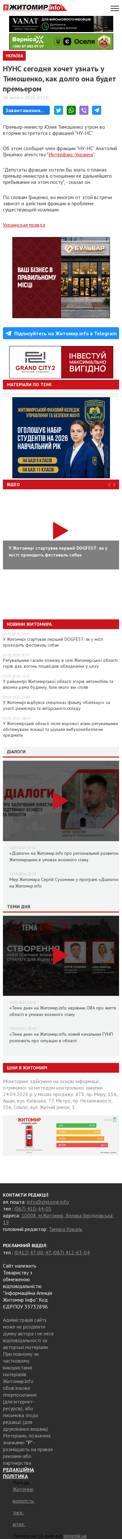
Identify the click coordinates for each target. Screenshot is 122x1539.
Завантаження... (25, 110)
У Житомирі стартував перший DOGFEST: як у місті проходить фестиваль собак (53, 642)
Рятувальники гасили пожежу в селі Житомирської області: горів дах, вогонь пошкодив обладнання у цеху (60, 663)
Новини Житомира (29, 624)
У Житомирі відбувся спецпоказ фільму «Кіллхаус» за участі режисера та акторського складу (56, 705)
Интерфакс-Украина (70, 154)
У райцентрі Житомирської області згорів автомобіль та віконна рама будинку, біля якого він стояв (58, 684)
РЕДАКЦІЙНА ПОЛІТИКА (18, 1472)
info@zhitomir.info (48, 1202)
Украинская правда (24, 224)
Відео (13, 484)
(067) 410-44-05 (32, 1208)
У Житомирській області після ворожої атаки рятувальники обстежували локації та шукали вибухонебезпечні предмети (60, 729)
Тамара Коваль (65, 1229)
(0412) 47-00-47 (32, 1252)
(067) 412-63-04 (71, 1252)
